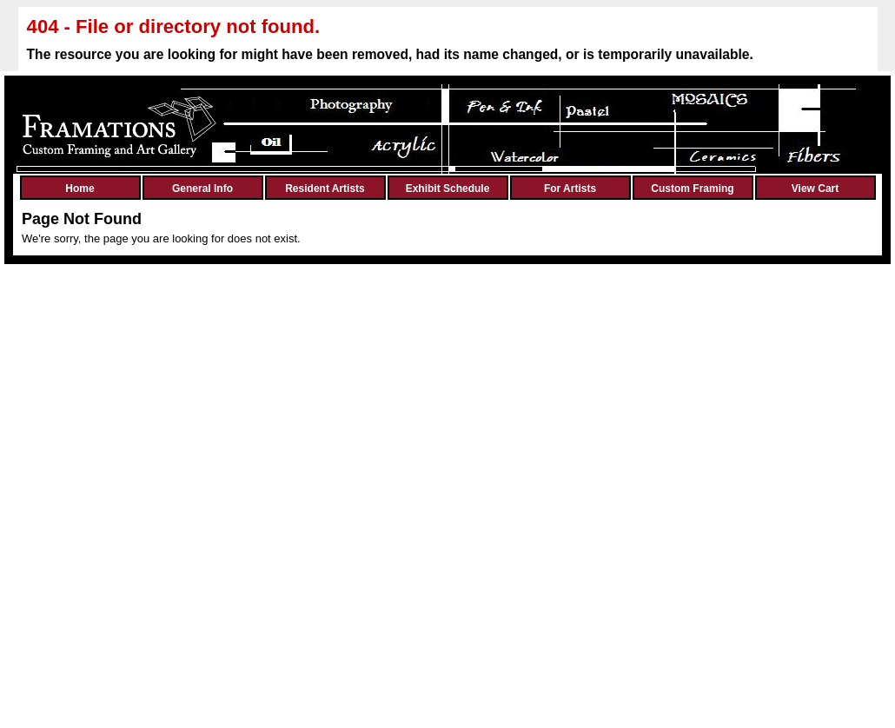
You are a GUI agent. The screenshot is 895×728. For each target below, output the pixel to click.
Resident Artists (325, 188)
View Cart (815, 188)
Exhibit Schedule (448, 188)
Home (79, 188)
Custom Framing (692, 188)
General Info (202, 188)
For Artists (570, 188)
